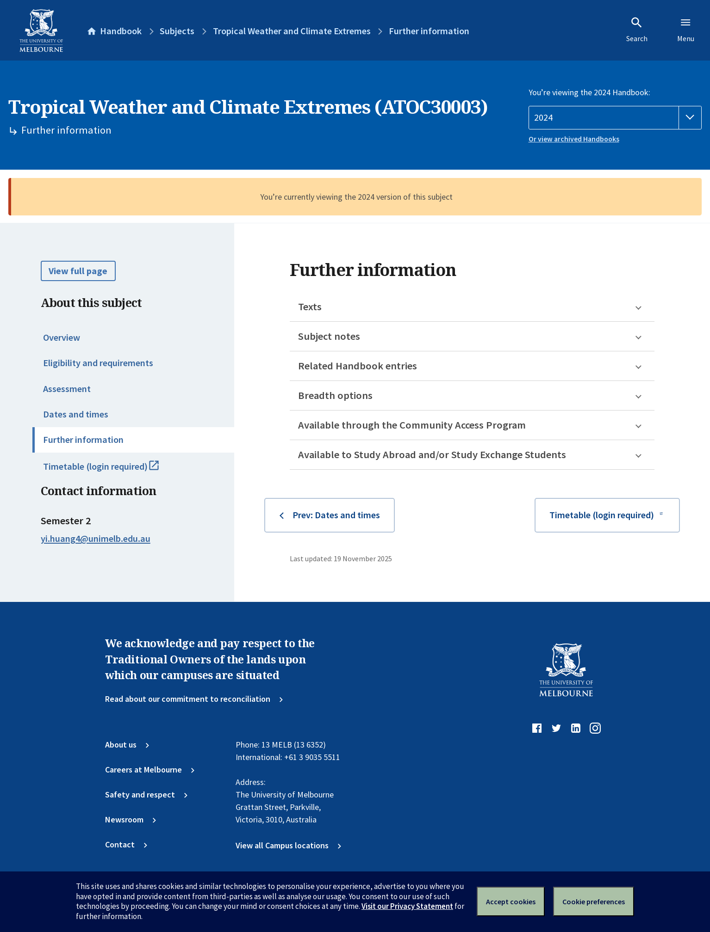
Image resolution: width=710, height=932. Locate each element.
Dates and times (75, 414)
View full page (78, 271)
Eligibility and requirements (98, 363)
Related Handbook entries (357, 365)
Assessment (67, 389)
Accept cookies (511, 901)
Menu (685, 29)
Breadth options (335, 395)
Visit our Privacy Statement (407, 906)
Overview (61, 337)
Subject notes (329, 336)
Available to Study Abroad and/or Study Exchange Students (432, 454)
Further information (83, 440)
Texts (310, 306)
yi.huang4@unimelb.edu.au (95, 538)
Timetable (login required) (112, 470)
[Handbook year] (615, 117)
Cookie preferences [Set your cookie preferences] (593, 901)
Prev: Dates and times (336, 515)
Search (637, 29)
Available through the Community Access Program (412, 424)
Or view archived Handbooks (574, 139)
